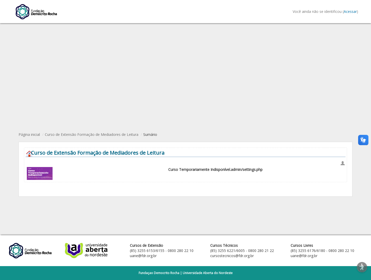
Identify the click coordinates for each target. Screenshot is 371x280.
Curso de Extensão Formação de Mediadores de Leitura (91, 134)
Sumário (150, 134)
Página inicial (29, 134)
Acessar (350, 11)
